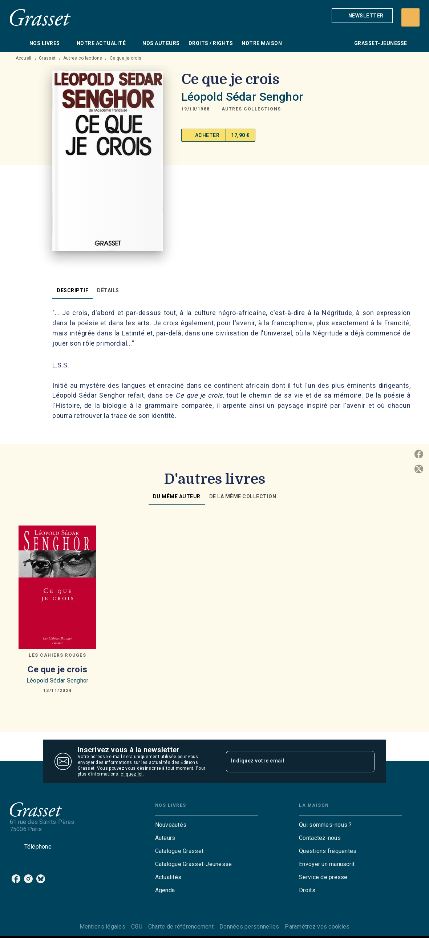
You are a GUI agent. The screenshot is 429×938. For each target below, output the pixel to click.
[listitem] (16, 879)
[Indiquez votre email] (291, 761)
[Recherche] (410, 17)
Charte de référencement (181, 926)
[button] (362, 15)
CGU (136, 926)
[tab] (17, 43)
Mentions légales (102, 926)
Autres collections (82, 58)
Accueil (24, 58)
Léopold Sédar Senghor (242, 97)
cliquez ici (131, 774)
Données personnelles (249, 926)
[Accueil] (40, 17)
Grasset (47, 58)
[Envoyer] (366, 761)
